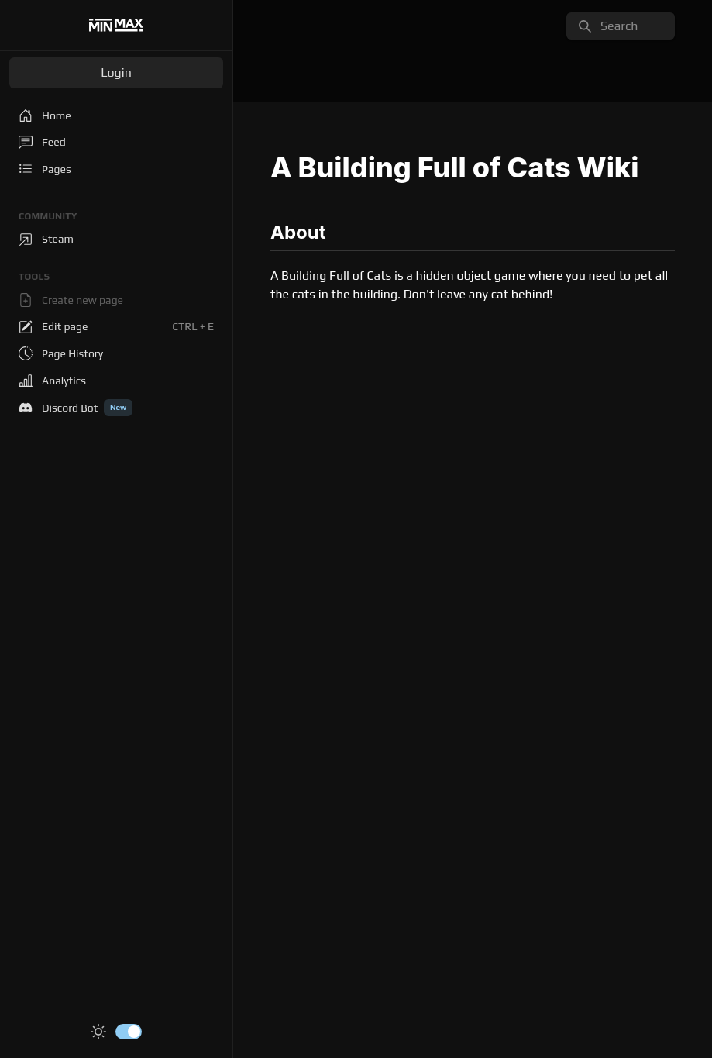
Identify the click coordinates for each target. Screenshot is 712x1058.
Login (116, 72)
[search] (620, 26)
